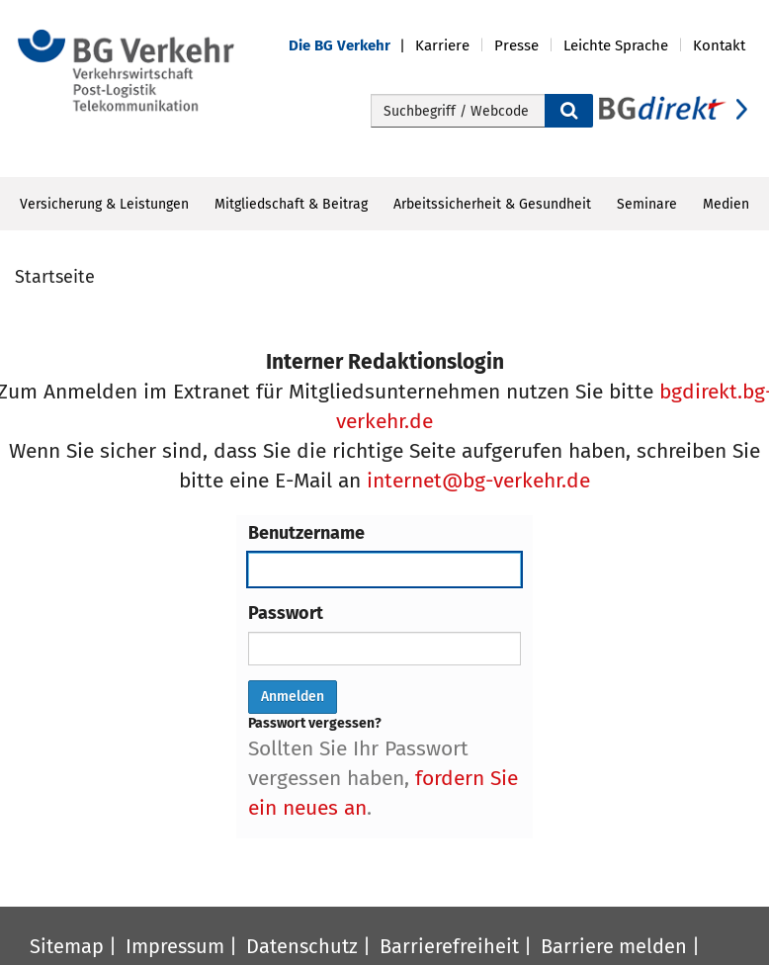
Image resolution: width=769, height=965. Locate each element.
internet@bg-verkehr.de (478, 480)
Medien (726, 204)
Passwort (285, 613)
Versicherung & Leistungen (104, 204)
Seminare (647, 204)
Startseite (55, 277)
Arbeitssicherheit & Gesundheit (492, 204)
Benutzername (306, 533)
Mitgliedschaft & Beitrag (291, 204)
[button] (352, 46)
